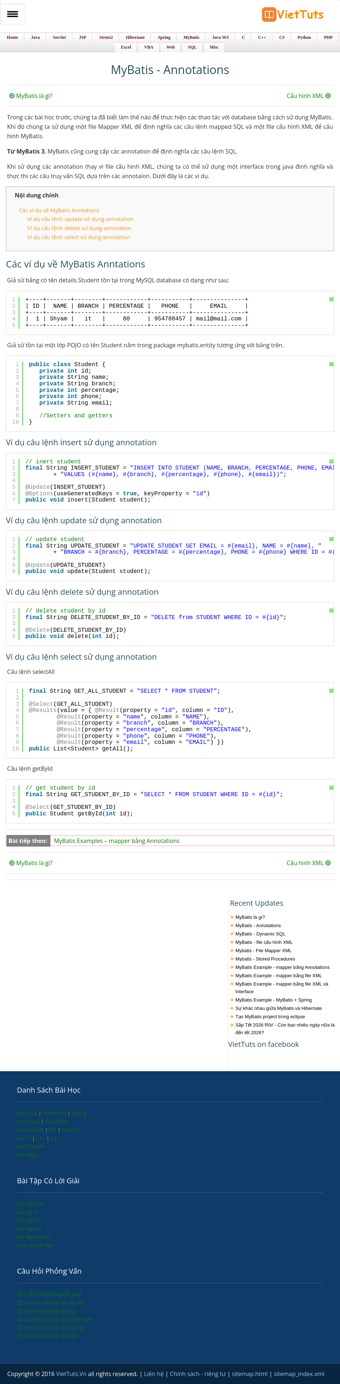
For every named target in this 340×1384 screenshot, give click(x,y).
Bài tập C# (29, 1228)
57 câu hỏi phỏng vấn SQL (47, 1335)
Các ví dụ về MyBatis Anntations (59, 210)
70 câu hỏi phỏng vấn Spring (50, 1327)
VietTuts (293, 16)
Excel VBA (56, 1121)
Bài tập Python (34, 1236)
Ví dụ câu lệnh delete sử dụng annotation (79, 228)
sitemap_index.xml (299, 1374)
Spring (79, 1113)
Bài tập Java (30, 1203)
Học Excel (29, 1121)
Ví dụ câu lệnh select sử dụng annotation (78, 237)
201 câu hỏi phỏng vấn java (49, 1294)
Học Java (27, 1113)
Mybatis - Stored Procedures (265, 959)
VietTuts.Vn (72, 1374)
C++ (41, 1138)
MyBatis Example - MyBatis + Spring (273, 1000)
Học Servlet (31, 1129)
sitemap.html (250, 1374)
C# (54, 1138)
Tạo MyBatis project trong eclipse (270, 1016)
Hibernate (54, 1113)
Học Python (30, 1146)
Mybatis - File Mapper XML (263, 950)
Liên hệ (154, 1374)
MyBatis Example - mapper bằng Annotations (282, 967)
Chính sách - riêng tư (198, 1374)
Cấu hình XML (309, 96)
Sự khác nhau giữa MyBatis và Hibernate (278, 1008)
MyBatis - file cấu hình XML (264, 942)
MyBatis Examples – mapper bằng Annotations (117, 841)
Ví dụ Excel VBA (35, 1245)
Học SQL (27, 1154)
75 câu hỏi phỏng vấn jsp (46, 1310)
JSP (53, 1129)
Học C (24, 1138)
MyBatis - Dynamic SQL (260, 934)
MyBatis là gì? (30, 96)
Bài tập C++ (30, 1220)
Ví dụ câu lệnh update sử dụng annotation (80, 218)
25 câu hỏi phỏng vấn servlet (51, 1302)
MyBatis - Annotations (258, 925)
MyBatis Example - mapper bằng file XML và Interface (281, 987)
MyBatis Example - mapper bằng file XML (278, 975)
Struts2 (70, 1129)
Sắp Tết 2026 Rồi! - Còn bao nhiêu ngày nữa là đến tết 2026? (285, 1028)
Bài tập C (27, 1212)
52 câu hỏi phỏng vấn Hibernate (55, 1319)
